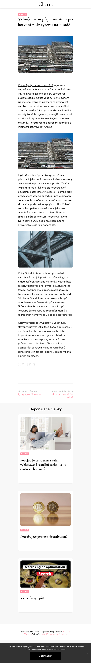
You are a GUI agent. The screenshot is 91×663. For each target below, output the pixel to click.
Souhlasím (46, 656)
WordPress (47, 634)
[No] (87, 653)
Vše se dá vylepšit (32, 598)
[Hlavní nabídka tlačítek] (3, 4)
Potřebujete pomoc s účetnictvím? (43, 536)
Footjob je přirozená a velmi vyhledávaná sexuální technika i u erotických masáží (43, 464)
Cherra (45, 4)
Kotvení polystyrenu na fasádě (35, 85)
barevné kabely (60, 634)
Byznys (22, 14)
